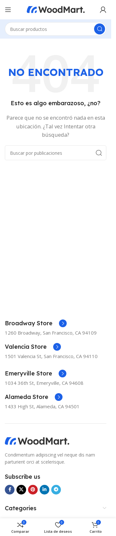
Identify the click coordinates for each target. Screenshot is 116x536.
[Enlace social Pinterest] (33, 489)
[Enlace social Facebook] (10, 489)
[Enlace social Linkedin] (44, 489)
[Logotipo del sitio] (56, 9)
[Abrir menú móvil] (8, 9)
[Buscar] (55, 29)
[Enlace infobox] (36, 323)
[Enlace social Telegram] (56, 489)
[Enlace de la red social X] (21, 489)
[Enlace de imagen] (37, 440)
